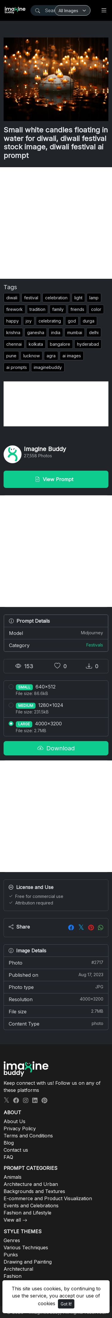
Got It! (66, 1303)
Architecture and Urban (31, 1184)
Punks (11, 1255)
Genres (12, 1240)
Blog (9, 1143)
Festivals (94, 644)
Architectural (18, 1269)
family (58, 309)
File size (56, 1011)
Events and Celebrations (31, 1206)
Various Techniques (26, 1247)
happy (12, 320)
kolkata (36, 344)
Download (56, 748)
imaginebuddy (48, 367)
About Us (14, 1121)
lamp (94, 297)
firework (14, 309)
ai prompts (16, 367)
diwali (11, 297)
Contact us (16, 1150)
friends (77, 309)
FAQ (8, 1157)
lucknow (31, 355)
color (96, 309)
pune (11, 355)
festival (31, 297)
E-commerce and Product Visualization (48, 1198)
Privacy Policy (20, 1128)
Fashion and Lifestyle (27, 1213)
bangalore (60, 344)
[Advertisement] (56, 223)
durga (88, 320)
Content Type (56, 1023)
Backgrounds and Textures (34, 1191)
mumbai (74, 332)
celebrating (50, 320)
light (78, 297)
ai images (71, 355)
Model (56, 633)
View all (12, 1220)
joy (29, 320)
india (55, 332)
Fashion (13, 1276)
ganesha (35, 332)
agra (51, 355)
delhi (94, 332)
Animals (13, 1177)
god (72, 320)
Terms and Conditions (28, 1136)
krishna (13, 332)
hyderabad (88, 344)
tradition (37, 309)
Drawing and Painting (28, 1262)
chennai (14, 344)
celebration (56, 297)
